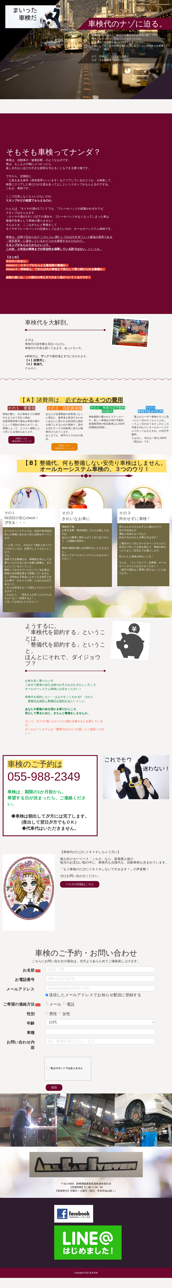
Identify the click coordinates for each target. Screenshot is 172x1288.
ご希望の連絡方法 (19, 1011)
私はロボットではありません (64, 1075)
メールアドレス (20, 996)
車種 (31, 1040)
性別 (31, 1021)
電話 (68, 1011)
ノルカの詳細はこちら (88, 893)
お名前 (29, 977)
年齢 (31, 1030)
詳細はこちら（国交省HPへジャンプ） (21, 443)
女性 (64, 1021)
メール (53, 1011)
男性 (51, 1021)
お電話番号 (25, 987)
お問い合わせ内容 (21, 1052)
